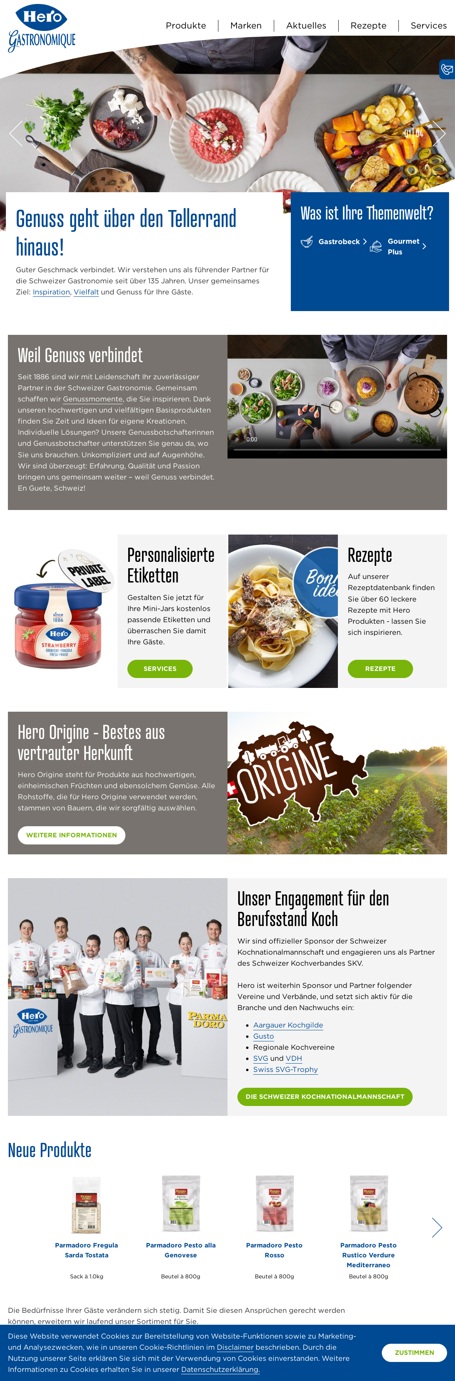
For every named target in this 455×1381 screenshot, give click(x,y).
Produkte (186, 25)
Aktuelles (306, 25)
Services (429, 25)
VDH (294, 1058)
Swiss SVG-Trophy (285, 1069)
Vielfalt (86, 292)
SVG (260, 1058)
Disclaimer (235, 1347)
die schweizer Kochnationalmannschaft (325, 1096)
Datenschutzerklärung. (220, 1369)
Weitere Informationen (71, 835)
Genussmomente (93, 399)
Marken (246, 25)
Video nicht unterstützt (337, 396)
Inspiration (51, 292)
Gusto (263, 1036)
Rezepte (369, 25)
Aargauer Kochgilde (288, 1025)
